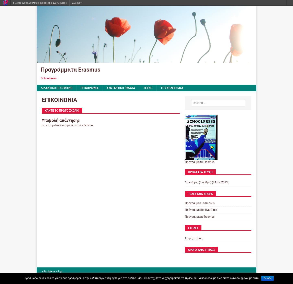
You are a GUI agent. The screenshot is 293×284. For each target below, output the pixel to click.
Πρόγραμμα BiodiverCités (201, 209)
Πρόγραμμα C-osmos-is (200, 203)
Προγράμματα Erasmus (199, 216)
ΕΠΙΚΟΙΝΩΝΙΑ (89, 88)
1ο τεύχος (191, 182)
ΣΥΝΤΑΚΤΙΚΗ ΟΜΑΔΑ (121, 88)
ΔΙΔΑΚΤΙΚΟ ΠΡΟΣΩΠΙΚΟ (56, 88)
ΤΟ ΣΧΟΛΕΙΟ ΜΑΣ (172, 88)
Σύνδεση (77, 2)
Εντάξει (267, 278)
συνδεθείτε (86, 125)
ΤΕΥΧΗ (147, 88)
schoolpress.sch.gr (52, 271)
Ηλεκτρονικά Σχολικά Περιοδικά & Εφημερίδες (40, 2)
